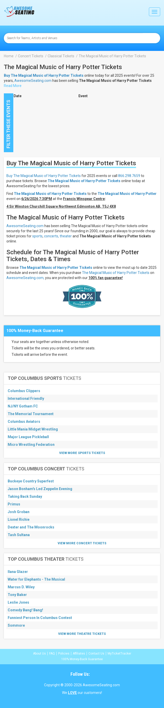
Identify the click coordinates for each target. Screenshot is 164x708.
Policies (63, 653)
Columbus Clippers (24, 391)
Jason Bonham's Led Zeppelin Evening (40, 489)
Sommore (16, 625)
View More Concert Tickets (82, 543)
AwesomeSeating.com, (25, 278)
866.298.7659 (129, 176)
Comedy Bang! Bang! (25, 610)
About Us (39, 653)
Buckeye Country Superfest (31, 481)
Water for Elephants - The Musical (36, 579)
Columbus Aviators (24, 421)
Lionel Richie (18, 519)
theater (66, 236)
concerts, (51, 236)
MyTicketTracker (119, 653)
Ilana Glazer (18, 572)
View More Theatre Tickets (82, 634)
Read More (13, 86)
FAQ (52, 653)
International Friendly (26, 398)
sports (37, 236)
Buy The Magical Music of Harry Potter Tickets (43, 176)
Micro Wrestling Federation (31, 444)
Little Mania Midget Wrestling (33, 429)
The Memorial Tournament (31, 414)
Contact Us (96, 653)
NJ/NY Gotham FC (23, 406)
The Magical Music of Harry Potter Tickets (84, 181)
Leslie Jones (18, 602)
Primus (14, 504)
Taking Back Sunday (25, 496)
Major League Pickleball (28, 437)
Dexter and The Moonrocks (31, 527)
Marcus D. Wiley (21, 587)
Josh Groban (18, 512)
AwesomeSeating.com (33, 81)
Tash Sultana (19, 535)
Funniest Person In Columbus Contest (40, 618)
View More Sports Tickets (82, 453)
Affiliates (79, 653)
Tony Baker (17, 595)
